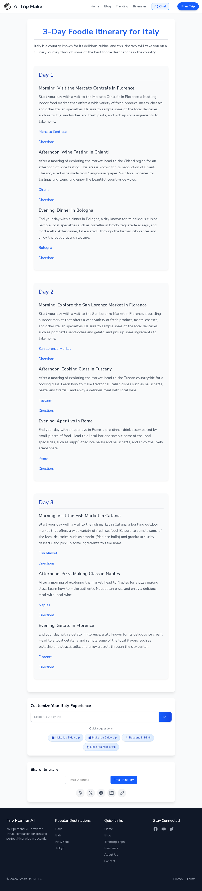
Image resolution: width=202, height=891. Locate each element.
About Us (111, 854)
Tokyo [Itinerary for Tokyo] (59, 848)
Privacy (178, 879)
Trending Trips (114, 842)
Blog (107, 6)
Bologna (45, 247)
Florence (45, 656)
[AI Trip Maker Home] (23, 6)
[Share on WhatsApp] (80, 793)
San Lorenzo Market (55, 348)
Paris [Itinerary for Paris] (58, 829)
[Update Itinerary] (165, 717)
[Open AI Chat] (160, 6)
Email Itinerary (124, 780)
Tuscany (45, 400)
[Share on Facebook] (101, 793)
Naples (44, 605)
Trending (122, 6)
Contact (109, 861)
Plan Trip (188, 6)
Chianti (44, 189)
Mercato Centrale (53, 131)
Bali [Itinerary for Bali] (58, 835)
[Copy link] (122, 793)
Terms (191, 879)
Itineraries (140, 6)
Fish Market (48, 553)
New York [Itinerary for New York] (62, 842)
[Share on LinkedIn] (112, 793)
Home (95, 6)
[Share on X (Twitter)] (91, 793)
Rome (43, 458)
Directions (46, 141)
